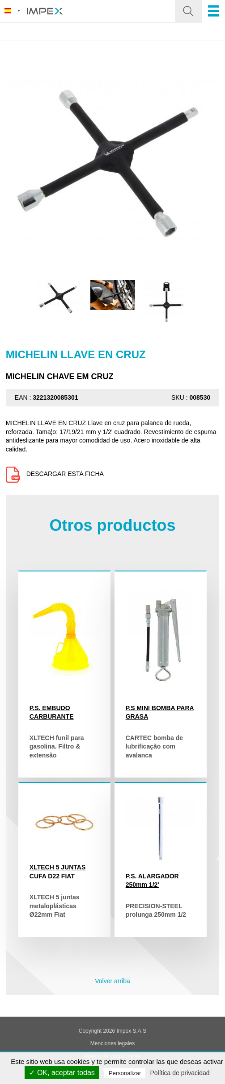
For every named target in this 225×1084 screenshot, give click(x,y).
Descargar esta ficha (55, 473)
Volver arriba (112, 981)
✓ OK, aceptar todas (61, 1072)
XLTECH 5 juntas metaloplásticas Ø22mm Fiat (55, 906)
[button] (188, 11)
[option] (59, 297)
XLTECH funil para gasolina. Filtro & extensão (57, 746)
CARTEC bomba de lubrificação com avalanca (154, 746)
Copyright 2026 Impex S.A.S (112, 1031)
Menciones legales (112, 1043)
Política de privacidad (179, 1072)
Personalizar (125, 1073)
